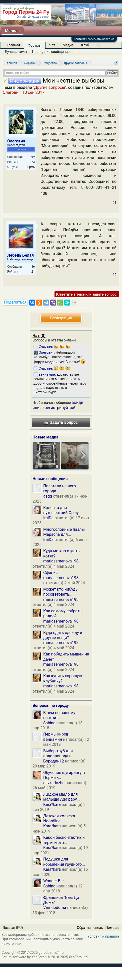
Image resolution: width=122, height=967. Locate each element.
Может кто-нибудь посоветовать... (60, 592)
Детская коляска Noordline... (59, 818)
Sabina (49, 723)
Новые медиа (45, 437)
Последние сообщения (51, 52)
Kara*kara (52, 804)
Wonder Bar (53, 880)
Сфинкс (50, 572)
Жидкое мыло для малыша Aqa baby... (61, 797)
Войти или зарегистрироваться (94, 39)
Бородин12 (53, 761)
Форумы (34, 45)
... (76, 52)
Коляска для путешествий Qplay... (62, 510)
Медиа (68, 45)
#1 (114, 203)
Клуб (85, 45)
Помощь (112, 928)
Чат (52, 45)
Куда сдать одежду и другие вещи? (62, 635)
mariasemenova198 (60, 561)
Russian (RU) (13, 928)
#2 (114, 275)
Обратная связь (90, 928)
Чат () (39, 335)
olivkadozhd (53, 782)
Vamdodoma (54, 907)
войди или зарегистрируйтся (57, 405)
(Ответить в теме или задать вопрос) (87, 294)
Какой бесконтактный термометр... (64, 840)
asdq (47, 496)
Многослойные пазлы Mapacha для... (64, 532)
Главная (13, 45)
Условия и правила (103, 936)
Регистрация (61, 318)
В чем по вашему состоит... (59, 715)
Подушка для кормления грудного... (64, 861)
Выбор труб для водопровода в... (59, 753)
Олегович (12, 92)
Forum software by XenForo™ (45, 957)
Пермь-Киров (55, 734)
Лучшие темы (16, 52)
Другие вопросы (49, 87)
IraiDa (48, 518)
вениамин (52, 739)
